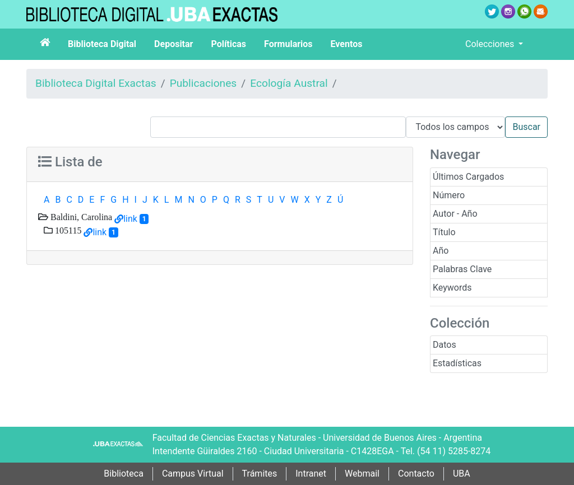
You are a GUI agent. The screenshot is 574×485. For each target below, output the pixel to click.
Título (444, 232)
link (130, 218)
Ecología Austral (288, 83)
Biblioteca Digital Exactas (95, 83)
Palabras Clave (462, 269)
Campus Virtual (193, 473)
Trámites (259, 473)
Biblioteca (124, 473)
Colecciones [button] (490, 44)
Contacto (416, 473)
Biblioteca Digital (102, 44)
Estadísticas (457, 363)
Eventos (347, 44)
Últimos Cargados (468, 176)
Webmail (362, 473)
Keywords (452, 287)
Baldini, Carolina (80, 216)
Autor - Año (455, 213)
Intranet (310, 473)
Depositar (173, 44)
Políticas (228, 44)
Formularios (288, 44)
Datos (444, 344)
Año (440, 250)
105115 (67, 230)
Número (449, 195)
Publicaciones (203, 83)
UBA (461, 473)
